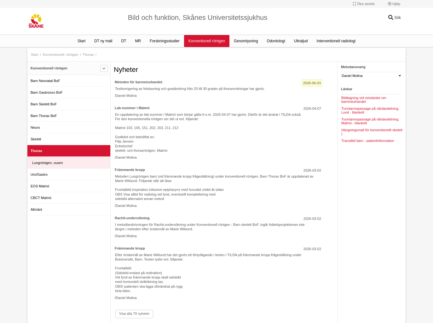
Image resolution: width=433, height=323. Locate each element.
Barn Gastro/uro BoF (47, 92)
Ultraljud (301, 41)
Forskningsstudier (165, 41)
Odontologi (276, 41)
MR (138, 41)
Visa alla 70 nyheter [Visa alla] (134, 313)
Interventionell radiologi (336, 41)
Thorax (88, 54)
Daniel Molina (371, 76)
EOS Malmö (40, 186)
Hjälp (394, 4)
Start (81, 41)
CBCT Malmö (41, 198)
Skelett (36, 139)
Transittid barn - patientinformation (367, 141)
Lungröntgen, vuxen (47, 163)
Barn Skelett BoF (44, 104)
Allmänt (36, 209)
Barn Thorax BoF (44, 116)
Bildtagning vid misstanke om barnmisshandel (363, 99)
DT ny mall (103, 41)
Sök (394, 17)
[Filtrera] (104, 68)
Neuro (35, 127)
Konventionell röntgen (206, 41)
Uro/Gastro (39, 174)
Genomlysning (246, 41)
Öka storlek (364, 4)
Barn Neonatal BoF (45, 81)
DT (123, 41)
